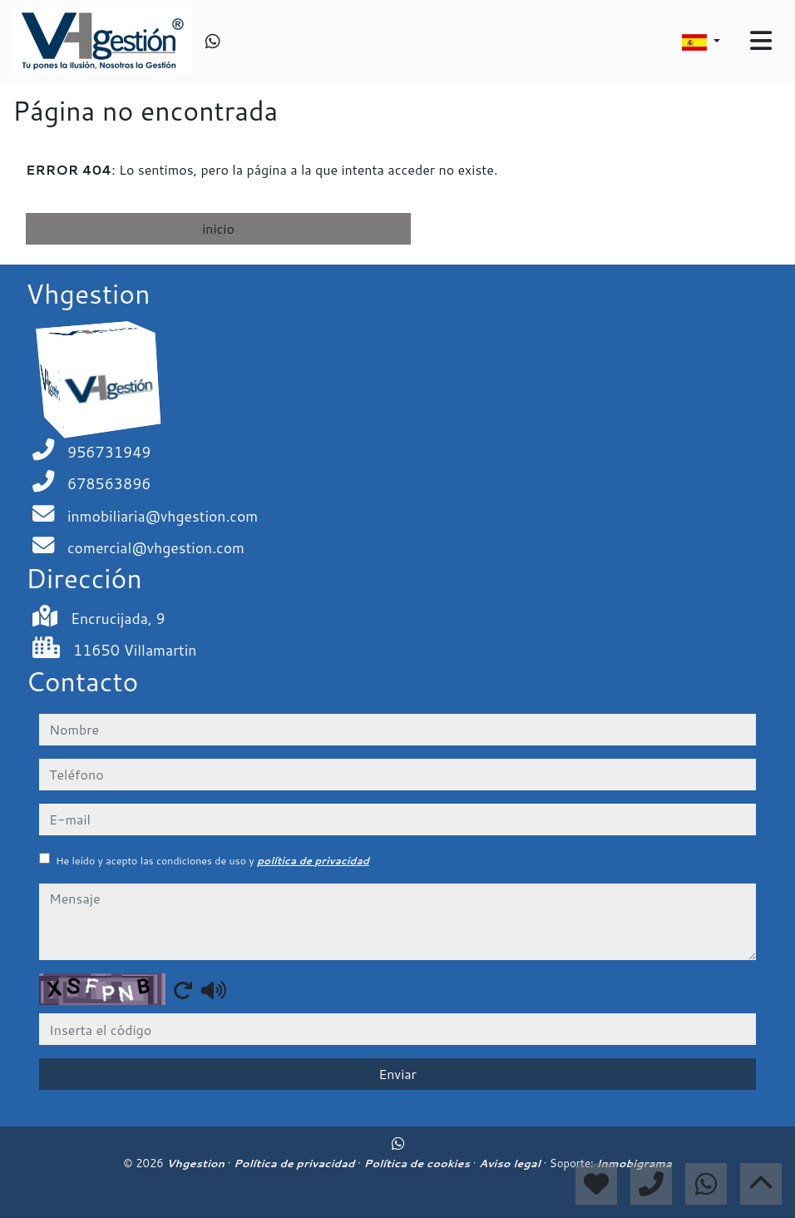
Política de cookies (417, 1163)
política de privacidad (313, 861)
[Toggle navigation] (761, 41)
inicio (218, 228)
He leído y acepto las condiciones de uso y (212, 861)
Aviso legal (511, 1163)
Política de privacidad (296, 1163)
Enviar (397, 1073)
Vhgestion (196, 1163)
